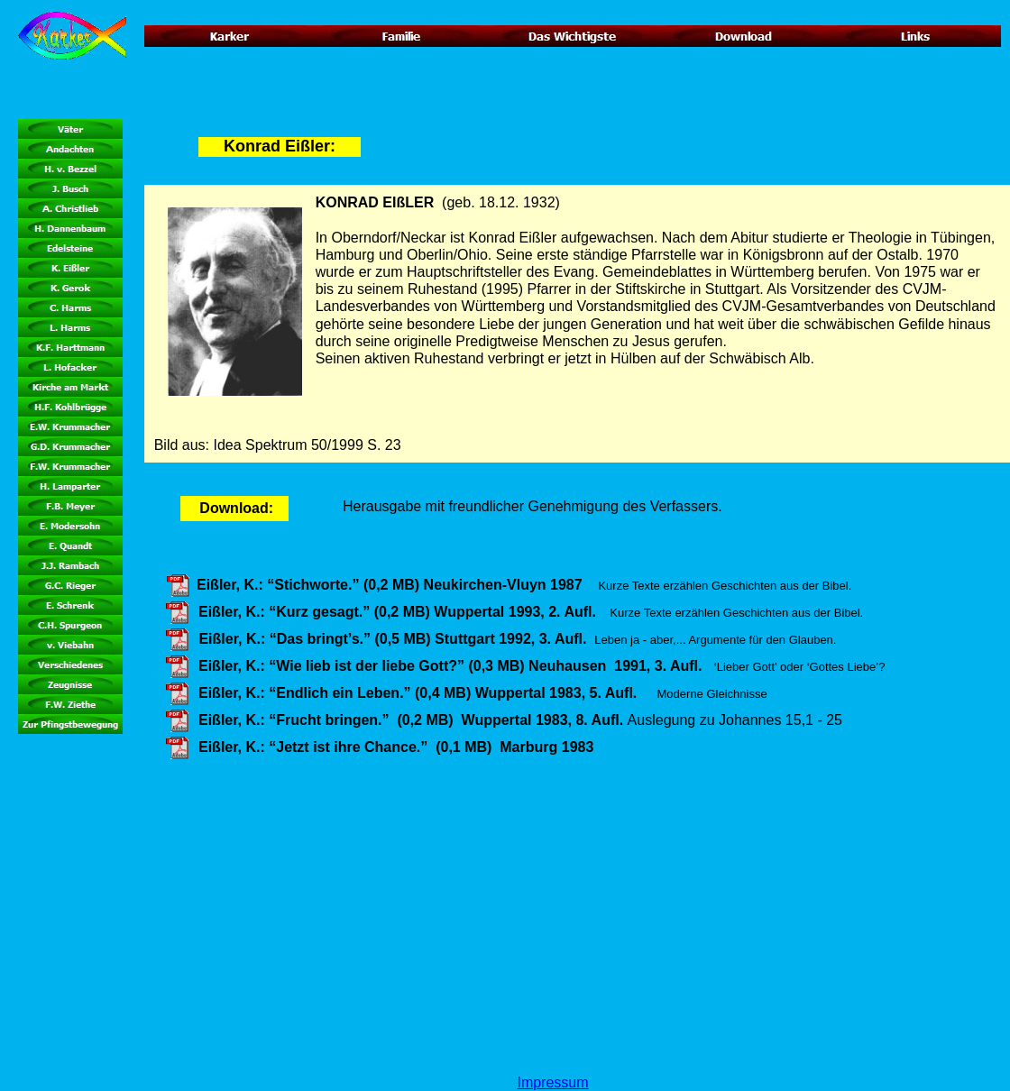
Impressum (552, 1082)
